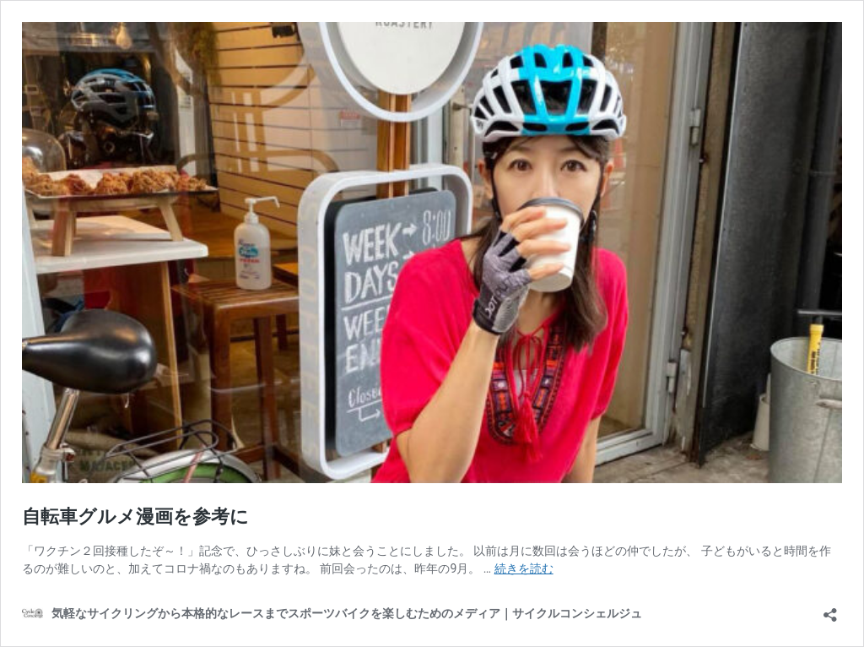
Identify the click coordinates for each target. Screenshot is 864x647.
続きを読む (524, 568)
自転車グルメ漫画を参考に (135, 516)
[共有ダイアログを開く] (830, 609)
